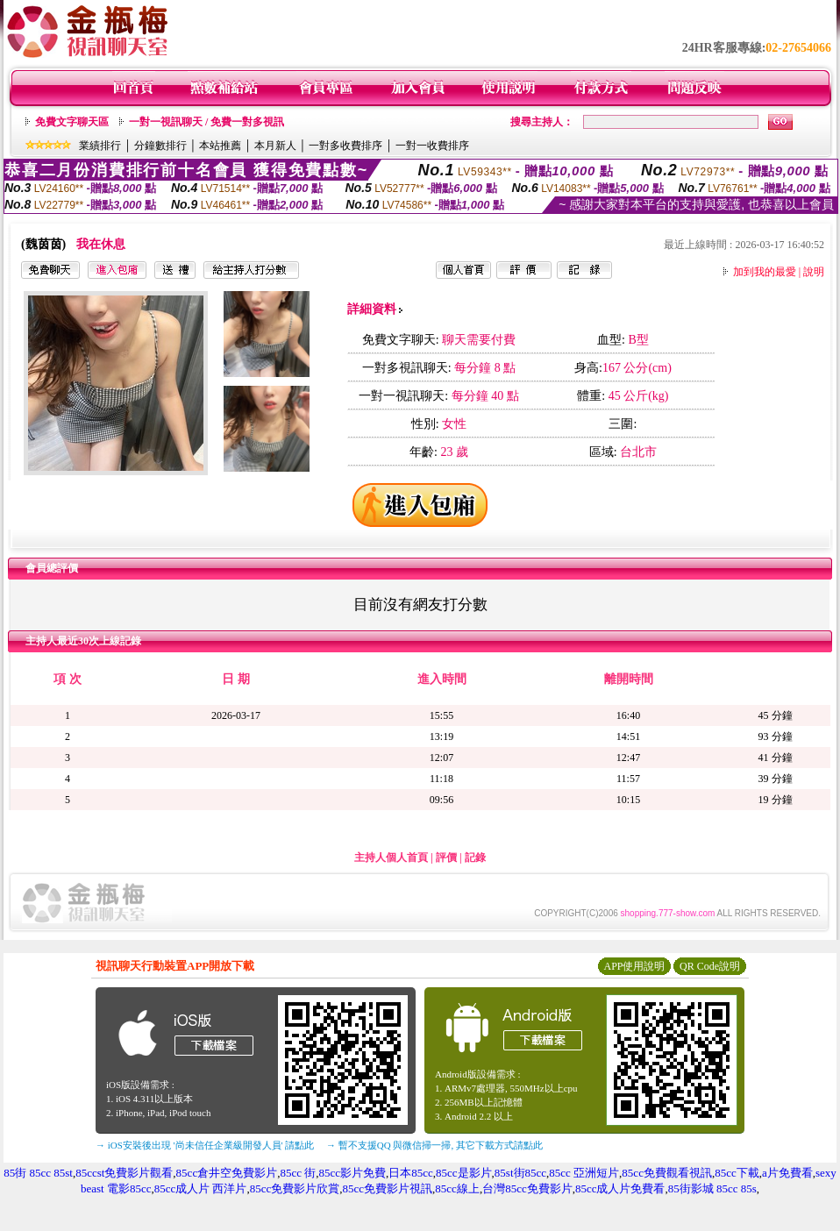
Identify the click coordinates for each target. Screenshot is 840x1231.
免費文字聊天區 (72, 122)
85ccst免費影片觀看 (124, 1172)
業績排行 (100, 145)
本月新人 (275, 145)
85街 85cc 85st (38, 1172)
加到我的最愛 (764, 272)
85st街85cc (520, 1172)
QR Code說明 (710, 966)
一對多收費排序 (345, 145)
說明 (813, 272)
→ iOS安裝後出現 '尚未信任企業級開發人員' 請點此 (205, 1145)
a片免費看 (787, 1172)
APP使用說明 (634, 966)
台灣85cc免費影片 (527, 1188)
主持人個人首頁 (391, 857)
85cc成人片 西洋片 (200, 1188)
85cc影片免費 (352, 1172)
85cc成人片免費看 (620, 1188)
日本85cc (410, 1172)
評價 (446, 857)
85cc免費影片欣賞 (295, 1188)
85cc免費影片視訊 (388, 1188)
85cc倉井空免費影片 (227, 1172)
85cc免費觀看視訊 (667, 1172)
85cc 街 (298, 1172)
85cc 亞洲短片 (584, 1172)
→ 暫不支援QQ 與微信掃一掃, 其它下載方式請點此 (434, 1145)
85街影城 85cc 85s (712, 1188)
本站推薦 (220, 145)
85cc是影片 (464, 1172)
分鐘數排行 (160, 145)
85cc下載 (737, 1172)
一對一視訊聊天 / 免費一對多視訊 (206, 122)
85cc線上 (457, 1188)
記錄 (475, 857)
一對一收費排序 (432, 145)
